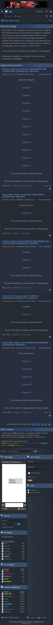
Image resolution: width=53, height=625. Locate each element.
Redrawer (44, 443)
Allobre (6, 606)
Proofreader (36, 443)
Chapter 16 (26, 166)
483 (23, 576)
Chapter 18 (26, 314)
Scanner (4, 445)
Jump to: (4, 451)
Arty (29, 623)
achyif (6, 579)
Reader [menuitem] (39, 11)
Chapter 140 (26, 384)
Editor (21, 443)
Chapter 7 (26, 95)
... (2, 16)
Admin (9, 443)
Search (9, 16)
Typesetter (19, 445)
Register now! (32, 477)
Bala (5, 543)
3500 (22, 571)
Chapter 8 (26, 103)
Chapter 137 (26, 361)
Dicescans (33, 490)
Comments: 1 (17, 186)
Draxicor (7, 546)
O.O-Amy (7, 548)
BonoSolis (7, 581)
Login (19, 16)
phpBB (19, 622)
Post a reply (27, 186)
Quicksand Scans (35, 492)
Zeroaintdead (8, 574)
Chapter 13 (26, 142)
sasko (6, 599)
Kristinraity (7, 559)
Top (50, 189)
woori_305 (7, 594)
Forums (6, 12)
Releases (47, 74)
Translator (11, 445)
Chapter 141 (26, 392)
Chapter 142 (26, 213)
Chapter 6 (26, 88)
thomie (6, 601)
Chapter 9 (26, 111)
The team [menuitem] (43, 617)
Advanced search (51, 16)
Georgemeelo (8, 609)
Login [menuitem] (47, 12)
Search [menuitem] (50, 21)
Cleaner (15, 443)
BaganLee (7, 576)
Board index (14, 21)
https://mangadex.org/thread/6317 (27, 46)
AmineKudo (8, 554)
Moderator (27, 443)
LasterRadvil (8, 596)
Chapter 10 (26, 119)
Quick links (2, 12)
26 (49, 424)
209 (23, 581)
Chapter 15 (26, 158)
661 (23, 574)
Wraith (12, 74)
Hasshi (6, 556)
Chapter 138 (26, 369)
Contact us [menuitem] (32, 617)
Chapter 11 (26, 126)
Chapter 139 (26, 377)
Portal (6, 21)
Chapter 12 (26, 134)
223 (23, 579)
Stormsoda (8, 604)
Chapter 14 (26, 150)
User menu (33, 457)
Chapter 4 (26, 260)
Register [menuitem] (51, 12)
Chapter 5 (26, 268)
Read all (47, 186)
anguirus (7, 551)
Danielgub (7, 612)
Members (11, 12)
